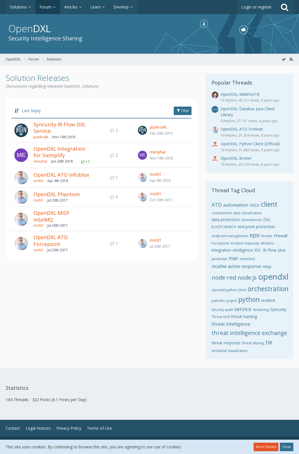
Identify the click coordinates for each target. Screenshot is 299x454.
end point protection (256, 226)
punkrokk (41, 137)
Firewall (280, 235)
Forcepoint (220, 243)
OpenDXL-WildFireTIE (240, 94)
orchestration (268, 288)
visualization (238, 350)
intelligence (243, 250)
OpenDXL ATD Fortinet (242, 129)
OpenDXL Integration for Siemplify (59, 152)
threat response (226, 342)
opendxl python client (229, 289)
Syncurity (278, 309)
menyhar (41, 161)
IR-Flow (269, 250)
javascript (219, 258)
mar (233, 258)
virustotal (219, 350)
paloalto (218, 300)
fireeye (266, 236)
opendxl (273, 276)
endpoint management (230, 236)
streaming (261, 309)
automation (235, 205)
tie (269, 342)
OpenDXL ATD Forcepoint (51, 240)
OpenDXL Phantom (57, 194)
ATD (217, 204)
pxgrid (232, 300)
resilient (268, 300)
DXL (267, 219)
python (249, 299)
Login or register (256, 7)
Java (281, 250)
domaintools (251, 219)
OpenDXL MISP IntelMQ (51, 216)
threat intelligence (231, 324)
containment (222, 213)
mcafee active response (236, 266)
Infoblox (267, 243)
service (242, 309)
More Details (266, 446)
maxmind (247, 258)
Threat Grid (221, 316)
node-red (224, 277)
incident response (244, 243)
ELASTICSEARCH (224, 226)
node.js (247, 277)
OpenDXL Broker (236, 158)
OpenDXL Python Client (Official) (250, 143)
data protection (226, 219)
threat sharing (253, 343)
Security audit (222, 309)
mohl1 (39, 180)
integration (221, 250)
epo (255, 235)
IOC (257, 250)
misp (267, 266)
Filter (182, 110)
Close (286, 446)
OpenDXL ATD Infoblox (61, 174)
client (269, 204)
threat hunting (244, 316)
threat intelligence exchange (249, 333)
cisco (254, 205)
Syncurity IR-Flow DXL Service (60, 128)
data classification (247, 213)
